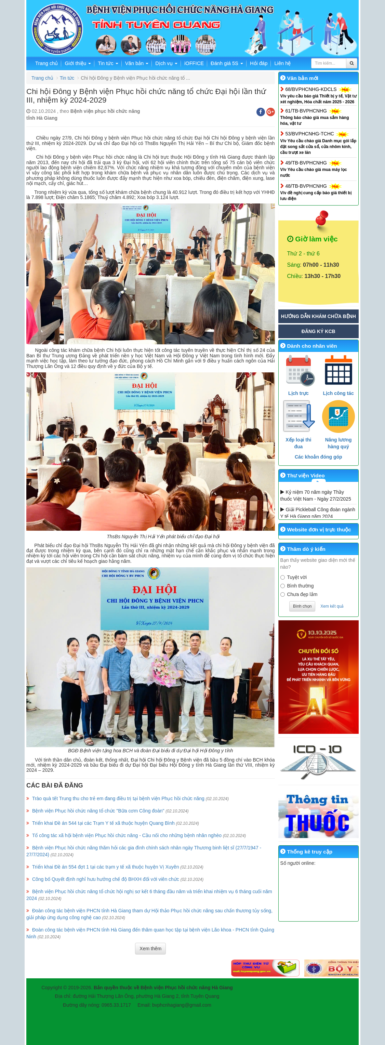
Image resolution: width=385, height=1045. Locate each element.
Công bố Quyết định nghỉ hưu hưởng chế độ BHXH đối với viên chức (105, 879)
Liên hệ (282, 63)
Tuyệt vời (293, 577)
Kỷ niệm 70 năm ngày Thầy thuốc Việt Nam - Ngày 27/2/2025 (315, 495)
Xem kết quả (332, 606)
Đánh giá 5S (227, 63)
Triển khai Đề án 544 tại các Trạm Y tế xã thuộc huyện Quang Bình (103, 823)
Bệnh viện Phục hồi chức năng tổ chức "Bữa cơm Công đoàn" (98, 810)
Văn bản (137, 63)
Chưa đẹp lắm (299, 594)
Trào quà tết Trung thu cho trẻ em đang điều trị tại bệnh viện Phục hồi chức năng (118, 798)
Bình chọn (302, 606)
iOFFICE (194, 63)
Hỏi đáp (258, 63)
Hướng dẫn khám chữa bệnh (318, 316)
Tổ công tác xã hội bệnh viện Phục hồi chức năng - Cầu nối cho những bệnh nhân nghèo (127, 835)
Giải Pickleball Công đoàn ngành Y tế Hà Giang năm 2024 (317, 513)
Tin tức (108, 63)
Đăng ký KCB (318, 331)
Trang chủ (46, 63)
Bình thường (297, 585)
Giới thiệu (78, 63)
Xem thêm (150, 948)
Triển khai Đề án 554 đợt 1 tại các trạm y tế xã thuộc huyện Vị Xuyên (105, 867)
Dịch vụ (166, 63)
